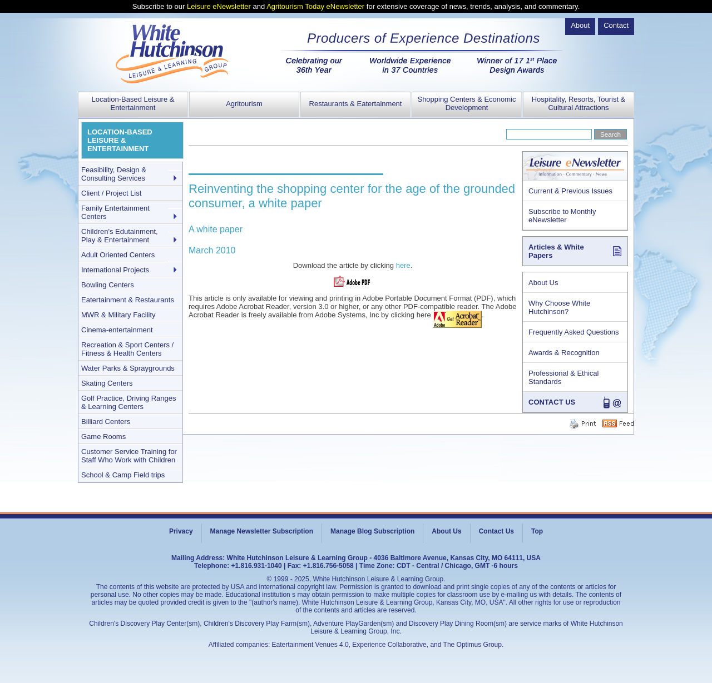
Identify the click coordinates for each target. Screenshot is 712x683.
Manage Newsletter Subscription (261, 531)
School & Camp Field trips (123, 475)
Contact (616, 25)
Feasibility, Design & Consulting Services (113, 174)
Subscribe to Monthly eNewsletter (562, 215)
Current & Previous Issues (570, 191)
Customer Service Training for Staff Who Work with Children (129, 455)
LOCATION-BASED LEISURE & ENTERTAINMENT (119, 140)
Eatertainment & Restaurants (127, 300)
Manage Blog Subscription (372, 531)
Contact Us (496, 531)
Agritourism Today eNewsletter (315, 6)
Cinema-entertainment (117, 330)
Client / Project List (111, 193)
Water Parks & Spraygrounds (128, 368)
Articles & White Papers (556, 251)
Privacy (181, 531)
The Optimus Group (472, 645)
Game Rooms (103, 436)
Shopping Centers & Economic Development (466, 103)
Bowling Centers (107, 285)
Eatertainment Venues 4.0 (310, 645)
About (580, 25)
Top (537, 531)
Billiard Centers (105, 421)
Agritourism (244, 103)
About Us (543, 282)
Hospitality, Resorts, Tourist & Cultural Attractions (579, 103)
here (403, 265)
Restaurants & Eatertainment (355, 103)
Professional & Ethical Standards (563, 377)
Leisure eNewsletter (219, 6)
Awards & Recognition (564, 352)
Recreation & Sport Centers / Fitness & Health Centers (127, 349)
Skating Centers (107, 383)
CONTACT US (551, 402)
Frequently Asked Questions (573, 332)
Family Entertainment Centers (115, 212)
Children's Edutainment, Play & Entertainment (119, 235)
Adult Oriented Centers (118, 255)
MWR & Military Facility (118, 315)
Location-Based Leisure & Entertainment (133, 103)
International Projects (115, 270)
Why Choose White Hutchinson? (559, 307)
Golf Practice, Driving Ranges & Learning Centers (128, 402)
